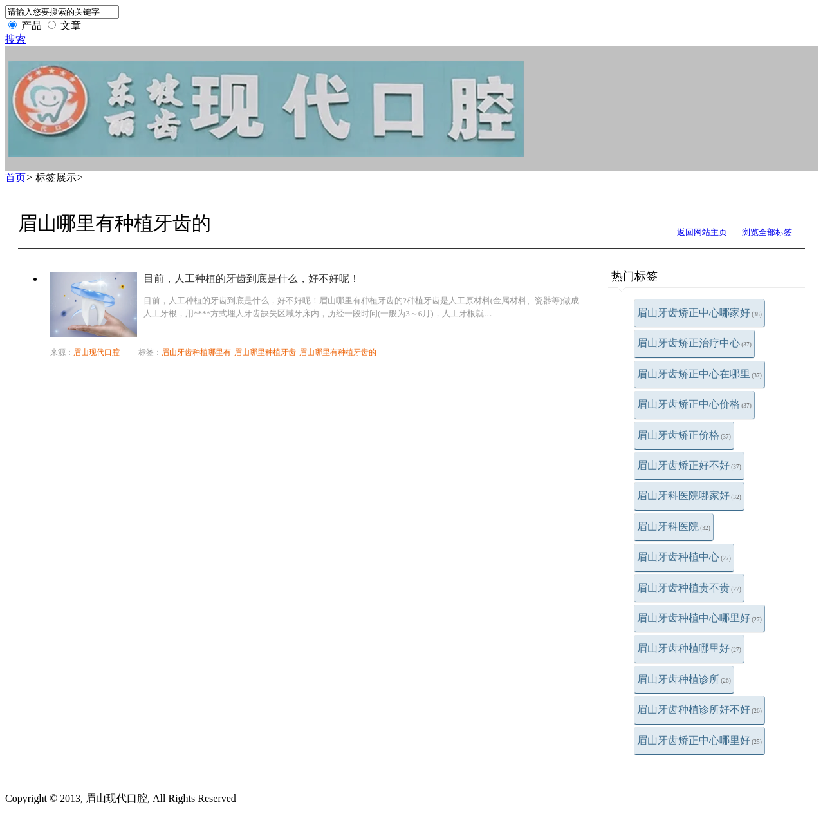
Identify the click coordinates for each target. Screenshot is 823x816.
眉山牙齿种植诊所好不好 (699, 709)
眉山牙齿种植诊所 (684, 679)
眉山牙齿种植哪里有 (196, 352)
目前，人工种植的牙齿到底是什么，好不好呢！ (251, 278)
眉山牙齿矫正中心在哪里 (699, 373)
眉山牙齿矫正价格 (684, 435)
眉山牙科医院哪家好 (689, 495)
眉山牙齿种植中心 (684, 556)
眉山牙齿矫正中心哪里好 (699, 740)
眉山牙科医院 (673, 526)
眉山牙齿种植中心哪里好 (699, 617)
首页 (15, 177)
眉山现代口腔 (96, 352)
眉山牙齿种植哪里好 (689, 648)
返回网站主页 (702, 232)
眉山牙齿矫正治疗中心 (694, 342)
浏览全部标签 (767, 232)
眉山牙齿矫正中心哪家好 (699, 312)
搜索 (15, 38)
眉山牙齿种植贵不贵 (689, 587)
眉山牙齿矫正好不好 (689, 465)
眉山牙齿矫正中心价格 (694, 404)
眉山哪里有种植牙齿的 (337, 352)
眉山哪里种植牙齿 (265, 352)
